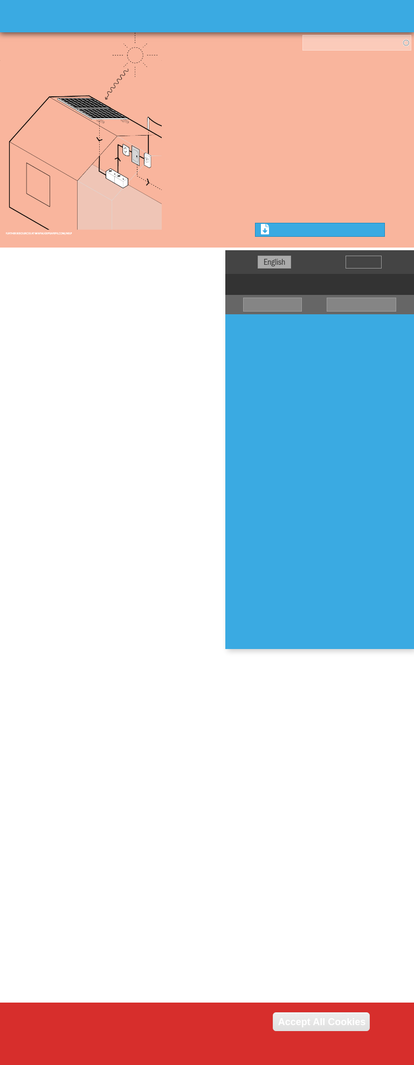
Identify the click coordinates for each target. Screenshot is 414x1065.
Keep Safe (48, 16)
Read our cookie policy (78, 1054)
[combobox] (357, 43)
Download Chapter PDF (308, 230)
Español (363, 262)
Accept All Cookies (321, 1021)
